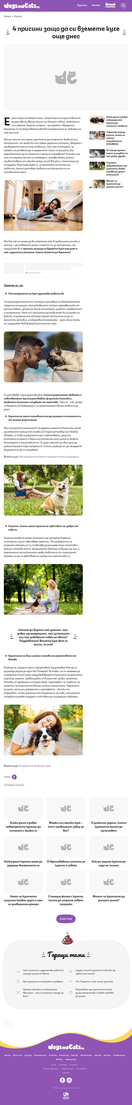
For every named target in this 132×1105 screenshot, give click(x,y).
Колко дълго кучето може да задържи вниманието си (23, 863)
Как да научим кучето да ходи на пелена (109, 863)
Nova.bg (107, 1055)
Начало (7, 16)
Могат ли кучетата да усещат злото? (114, 183)
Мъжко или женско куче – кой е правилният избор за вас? (66, 826)
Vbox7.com (17, 1055)
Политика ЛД (81, 1068)
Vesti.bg (97, 1055)
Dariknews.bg (86, 1055)
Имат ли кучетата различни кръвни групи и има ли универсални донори (23, 900)
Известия (66, 1072)
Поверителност (67, 1068)
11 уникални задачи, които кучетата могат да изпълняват (108, 826)
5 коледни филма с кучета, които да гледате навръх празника (66, 900)
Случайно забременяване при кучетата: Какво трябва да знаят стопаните (116, 168)
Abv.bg (7, 1055)
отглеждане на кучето (14, 784)
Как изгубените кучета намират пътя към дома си (49, 456)
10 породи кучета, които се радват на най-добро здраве (117, 153)
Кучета (82, 5)
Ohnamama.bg (40, 1055)
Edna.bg (74, 1055)
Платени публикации (51, 1068)
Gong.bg (28, 1055)
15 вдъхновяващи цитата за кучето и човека (66, 863)
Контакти (74, 1064)
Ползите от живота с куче (35, 765)
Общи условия (75, 1088)
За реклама (63, 1064)
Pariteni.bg (64, 1055)
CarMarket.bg (119, 1055)
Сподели (10, 776)
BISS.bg (59, 1059)
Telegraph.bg (70, 1059)
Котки (96, 5)
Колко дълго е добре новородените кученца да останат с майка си (116, 121)
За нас (54, 1064)
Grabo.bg (53, 1055)
